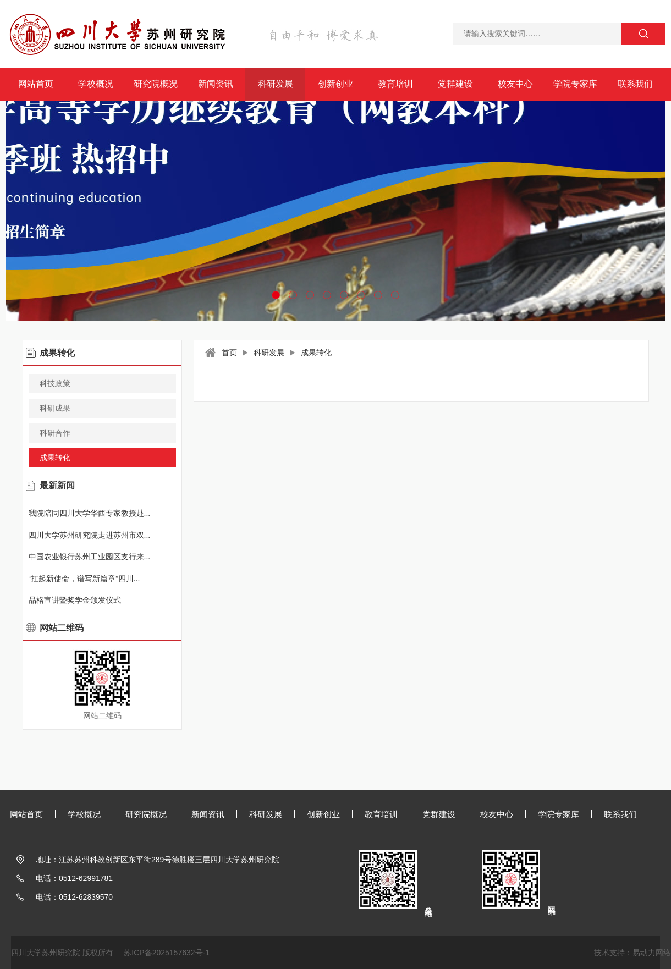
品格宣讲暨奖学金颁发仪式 (75, 600)
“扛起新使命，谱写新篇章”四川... (84, 578)
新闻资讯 (215, 84)
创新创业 (335, 84)
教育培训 (395, 84)
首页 (229, 352)
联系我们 (635, 84)
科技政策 (55, 383)
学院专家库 (575, 84)
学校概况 (95, 84)
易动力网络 (651, 952)
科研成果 (55, 408)
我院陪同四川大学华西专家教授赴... (90, 513)
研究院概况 (156, 84)
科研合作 (55, 432)
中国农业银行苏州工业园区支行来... (90, 556)
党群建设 (455, 84)
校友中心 (515, 84)
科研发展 (275, 84)
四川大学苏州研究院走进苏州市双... (90, 535)
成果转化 (316, 352)
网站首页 (35, 84)
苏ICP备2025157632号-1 (167, 952)
